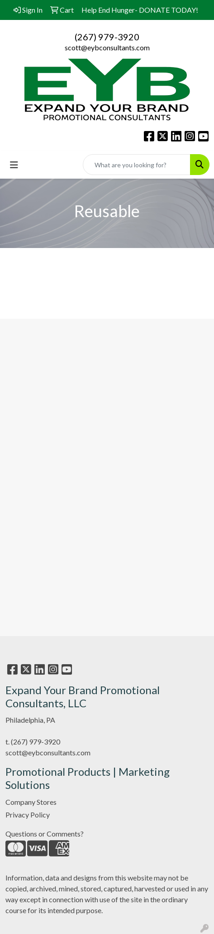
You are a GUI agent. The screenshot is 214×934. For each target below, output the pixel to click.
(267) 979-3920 (107, 36)
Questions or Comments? (44, 833)
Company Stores (31, 802)
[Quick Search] (136, 164)
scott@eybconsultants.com (107, 47)
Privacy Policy (27, 814)
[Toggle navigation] (14, 164)
